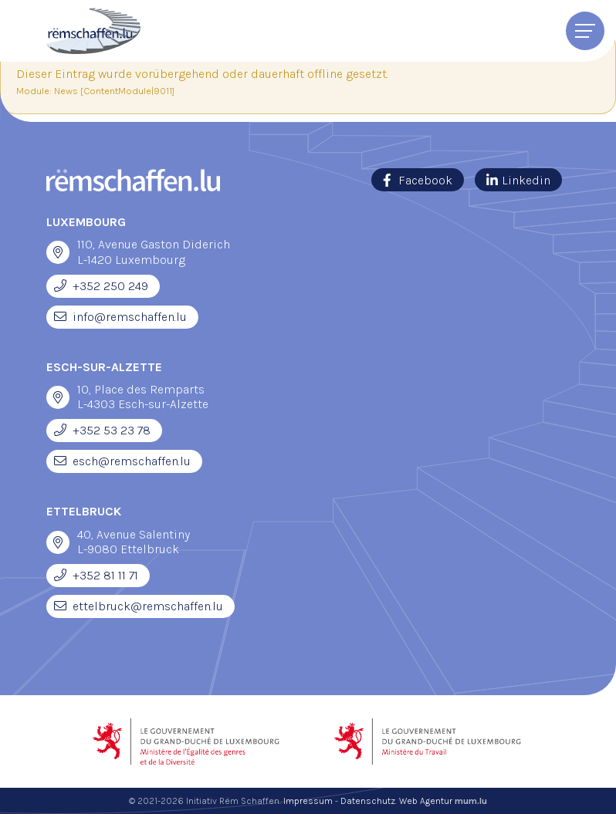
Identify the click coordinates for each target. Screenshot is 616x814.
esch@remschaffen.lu (132, 461)
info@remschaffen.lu (130, 316)
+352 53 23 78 (112, 430)
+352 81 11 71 (105, 575)
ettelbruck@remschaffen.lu (148, 606)
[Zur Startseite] (93, 31)
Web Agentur (425, 800)
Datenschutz (367, 800)
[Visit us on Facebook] (417, 179)
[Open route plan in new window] (57, 252)
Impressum (308, 800)
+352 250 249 (110, 286)
